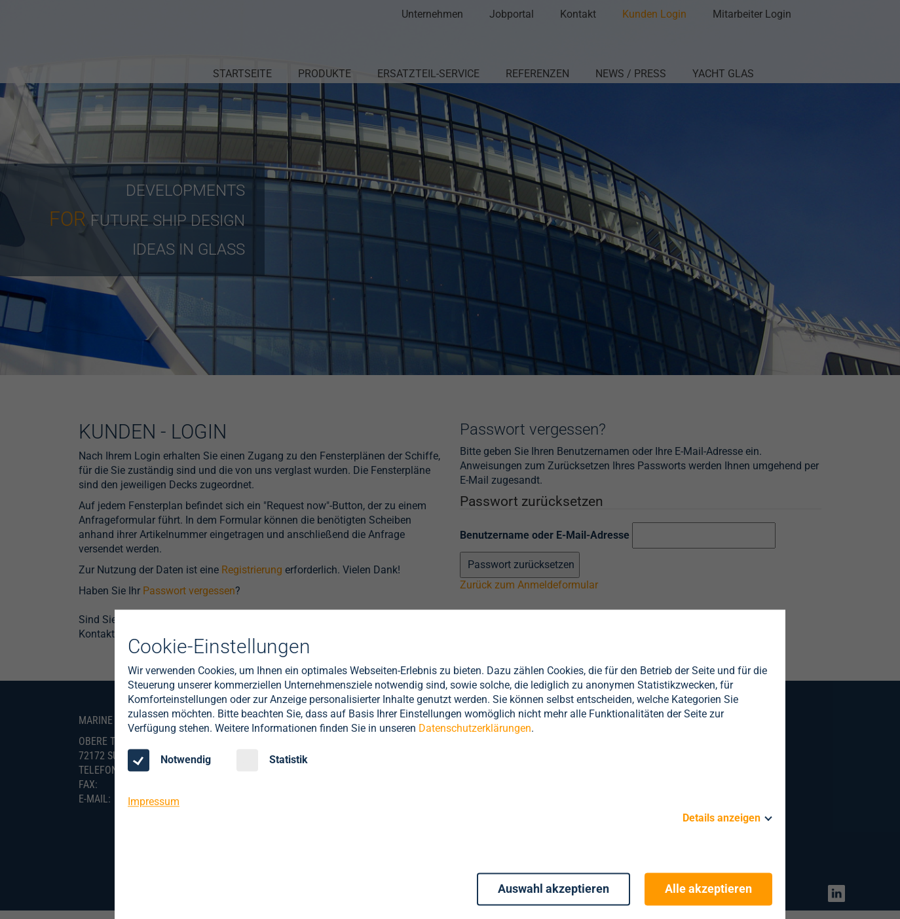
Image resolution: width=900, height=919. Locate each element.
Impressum (153, 802)
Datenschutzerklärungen (475, 729)
